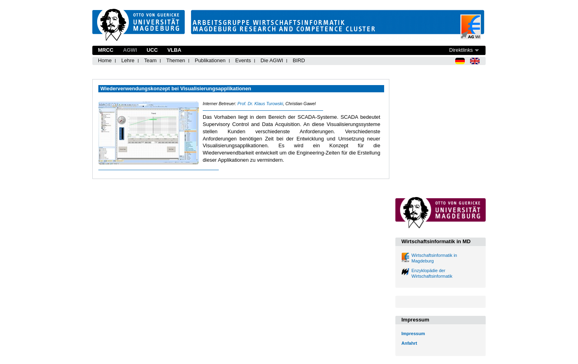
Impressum (413, 333)
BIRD (299, 60)
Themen (175, 60)
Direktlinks (461, 50)
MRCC (105, 50)
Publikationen (210, 60)
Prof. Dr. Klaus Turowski (260, 103)
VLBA (174, 50)
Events (243, 60)
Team (150, 60)
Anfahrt (409, 343)
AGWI (130, 50)
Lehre (127, 60)
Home (105, 60)
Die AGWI (272, 60)
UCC (152, 50)
